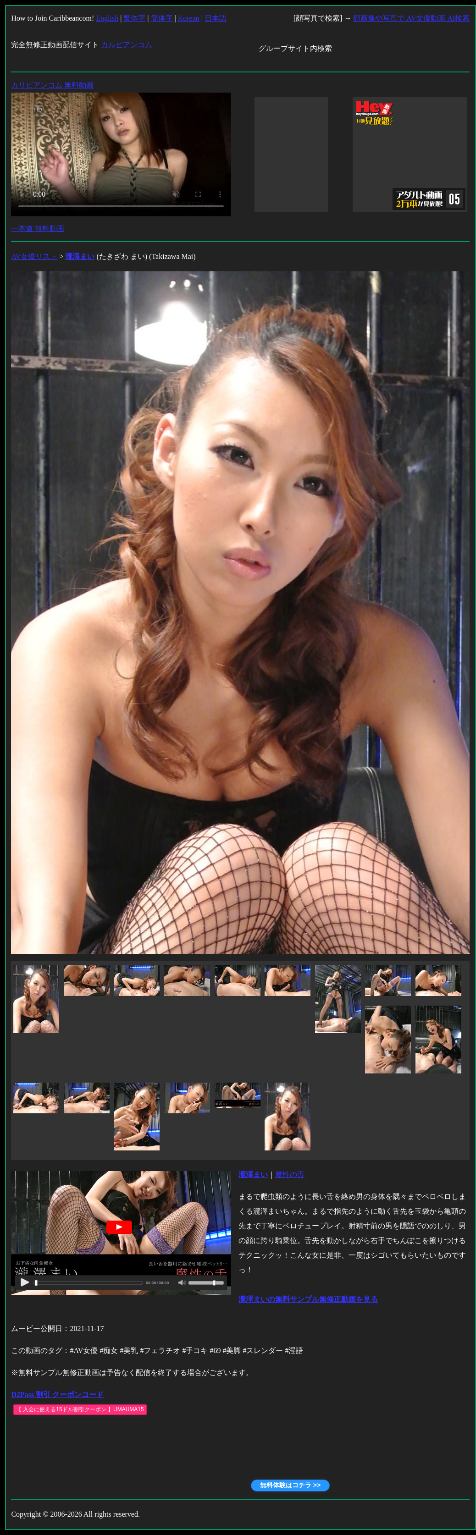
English (107, 18)
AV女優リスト (34, 256)
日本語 (216, 18)
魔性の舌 (289, 1174)
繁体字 (134, 18)
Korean (188, 18)
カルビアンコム (126, 45)
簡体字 (162, 18)
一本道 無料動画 (37, 228)
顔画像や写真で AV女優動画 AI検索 (411, 18)
